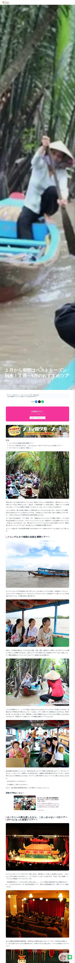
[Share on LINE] (42, 401)
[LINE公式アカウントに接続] (66, 957)
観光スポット (16, 395)
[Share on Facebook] (36, 401)
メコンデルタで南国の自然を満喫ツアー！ (21, 443)
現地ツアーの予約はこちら (37, 417)
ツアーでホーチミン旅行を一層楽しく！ (21, 448)
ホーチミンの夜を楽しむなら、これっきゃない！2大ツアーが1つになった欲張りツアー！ (36, 445)
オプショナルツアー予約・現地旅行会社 (30, 395)
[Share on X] (39, 401)
